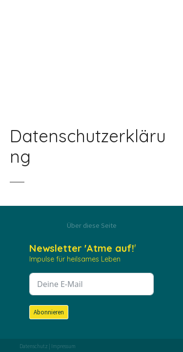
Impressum (63, 346)
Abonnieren (49, 312)
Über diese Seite (92, 225)
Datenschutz (34, 346)
